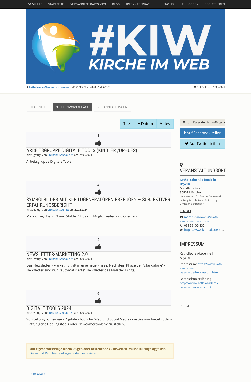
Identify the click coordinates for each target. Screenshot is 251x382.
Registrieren (215, 4)
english (169, 4)
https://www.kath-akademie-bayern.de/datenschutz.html (200, 285)
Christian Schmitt (58, 210)
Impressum (38, 373)
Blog (116, 4)
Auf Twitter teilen (202, 143)
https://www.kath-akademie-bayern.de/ (212, 230)
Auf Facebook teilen (202, 132)
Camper (34, 4)
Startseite (56, 4)
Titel (127, 123)
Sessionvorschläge (72, 107)
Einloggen (190, 4)
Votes (165, 123)
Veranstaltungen (113, 107)
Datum (145, 123)
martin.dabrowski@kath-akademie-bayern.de (199, 219)
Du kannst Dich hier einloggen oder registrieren (64, 353)
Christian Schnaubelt (60, 155)
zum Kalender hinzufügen (204, 122)
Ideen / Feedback (139, 4)
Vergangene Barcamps (88, 4)
